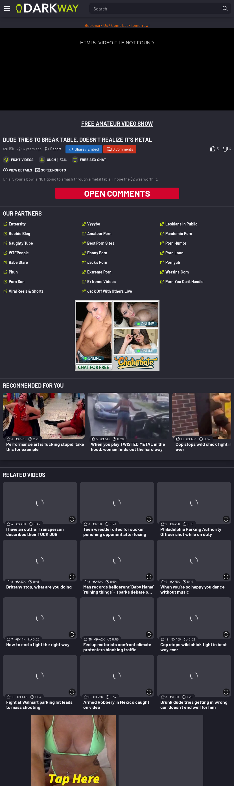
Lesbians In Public (181, 224)
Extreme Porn (99, 272)
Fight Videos (22, 160)
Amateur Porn (99, 233)
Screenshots (53, 170)
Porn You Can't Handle (184, 281)
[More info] (72, 519)
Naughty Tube (21, 243)
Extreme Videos (101, 281)
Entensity (17, 224)
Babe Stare (18, 262)
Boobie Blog (19, 233)
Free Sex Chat (93, 160)
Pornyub (172, 262)
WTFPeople (19, 252)
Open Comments (117, 193)
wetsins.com (177, 272)
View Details (20, 170)
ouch (51, 160)
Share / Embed (87, 149)
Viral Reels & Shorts (26, 291)
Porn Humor (175, 243)
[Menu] (7, 8)
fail (63, 160)
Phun (13, 272)
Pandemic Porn (178, 233)
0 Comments (123, 149)
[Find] (225, 8)
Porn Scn (17, 281)
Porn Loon (174, 252)
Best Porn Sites (100, 243)
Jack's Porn (97, 262)
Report (55, 149)
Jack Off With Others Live (109, 291)
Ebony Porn (97, 252)
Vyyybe (93, 224)
